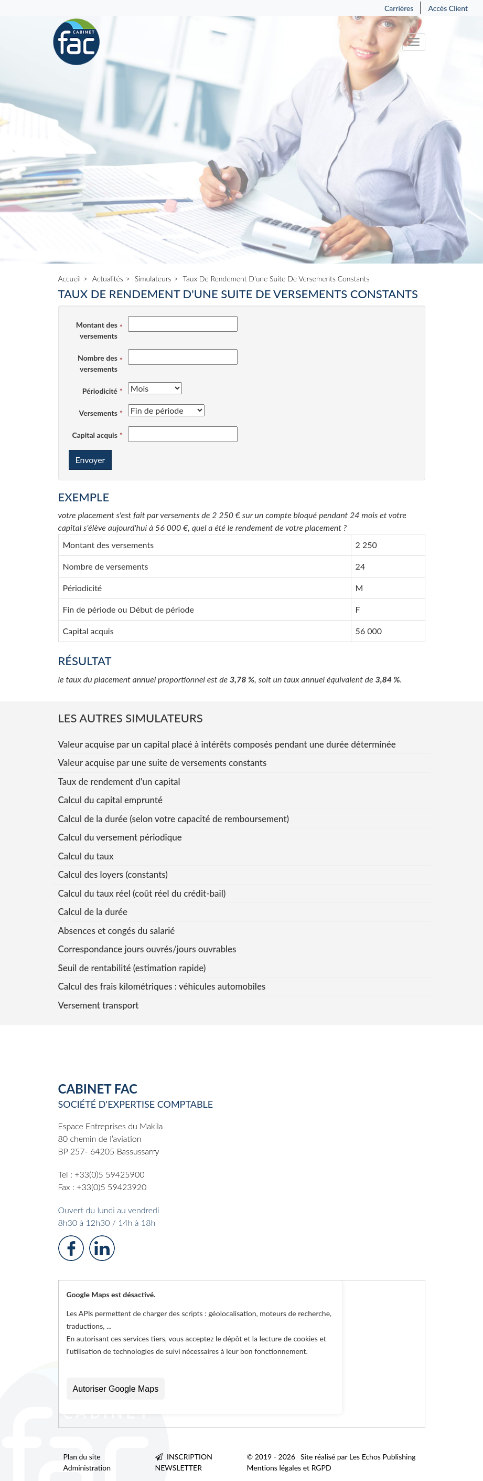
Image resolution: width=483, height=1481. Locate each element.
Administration (87, 1467)
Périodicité (99, 390)
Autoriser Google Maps (116, 1388)
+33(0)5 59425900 (109, 1174)
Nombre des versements (97, 363)
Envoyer (90, 460)
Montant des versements (96, 330)
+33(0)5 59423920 (111, 1187)
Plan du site (82, 1456)
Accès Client (448, 8)
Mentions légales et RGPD (289, 1467)
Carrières (399, 8)
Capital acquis (94, 434)
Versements (98, 412)
